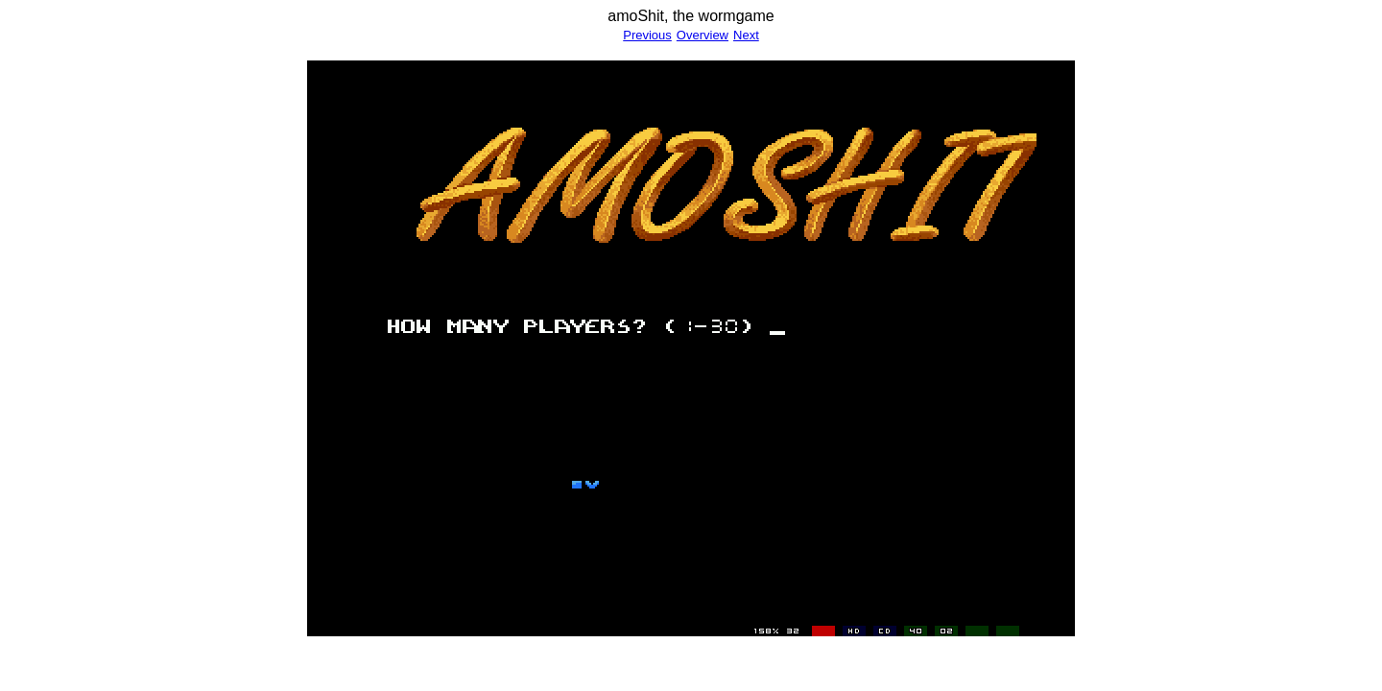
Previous (647, 35)
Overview (702, 35)
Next (746, 35)
